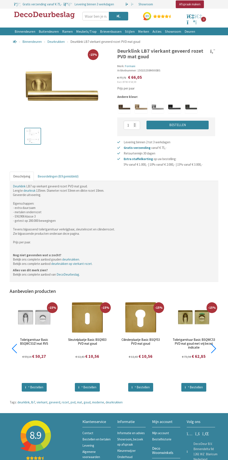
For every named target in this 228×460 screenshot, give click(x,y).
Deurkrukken (56, 42)
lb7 (33, 402)
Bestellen (177, 125)
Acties (157, 31)
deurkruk (29, 190)
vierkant (42, 402)
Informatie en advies (131, 433)
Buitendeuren (49, 31)
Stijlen (130, 31)
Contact (87, 433)
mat (79, 402)
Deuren (190, 31)
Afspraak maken (189, 4)
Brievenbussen (111, 31)
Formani (130, 66)
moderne (98, 402)
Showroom (173, 31)
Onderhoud (124, 457)
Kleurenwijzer (126, 451)
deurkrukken (70, 259)
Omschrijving (21, 176)
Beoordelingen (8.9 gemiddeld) (58, 176)
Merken (143, 31)
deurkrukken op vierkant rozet (71, 264)
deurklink (23, 402)
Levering (88, 445)
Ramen (67, 31)
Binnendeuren (25, 31)
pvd (73, 402)
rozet (65, 402)
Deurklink (19, 186)
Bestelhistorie (161, 439)
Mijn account (160, 433)
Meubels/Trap (86, 31)
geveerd (54, 402)
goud (87, 402)
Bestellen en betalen (96, 439)
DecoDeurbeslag (68, 274)
